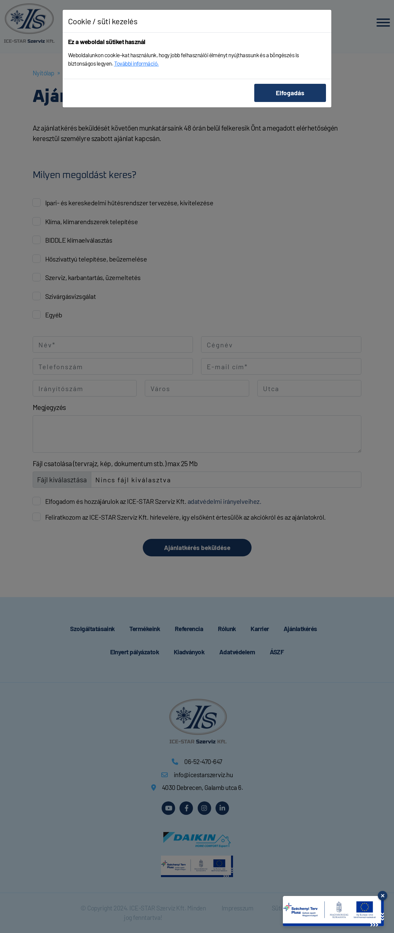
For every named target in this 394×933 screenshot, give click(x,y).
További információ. (136, 63)
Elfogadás (290, 93)
